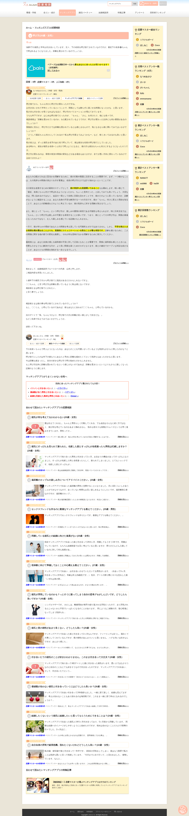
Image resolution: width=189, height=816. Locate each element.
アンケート (140, 13)
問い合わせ (118, 808)
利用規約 (90, 808)
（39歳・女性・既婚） (48, 89)
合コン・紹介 (49, 13)
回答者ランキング (157, 13)
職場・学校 (31, 13)
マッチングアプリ (67, 13)
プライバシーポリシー (103, 808)
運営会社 (80, 808)
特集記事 (121, 13)
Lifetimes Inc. (92, 811)
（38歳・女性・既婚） (46, 334)
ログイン (163, 3)
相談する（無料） (149, 3)
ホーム (72, 808)
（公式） (46, 257)
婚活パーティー (85, 13)
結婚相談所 (103, 13)
